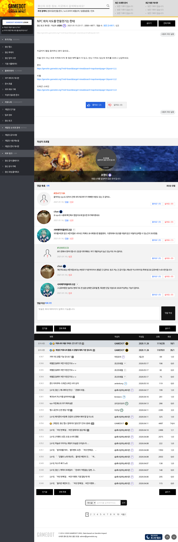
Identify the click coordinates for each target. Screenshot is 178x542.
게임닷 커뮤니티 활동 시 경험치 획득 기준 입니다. (73, 350)
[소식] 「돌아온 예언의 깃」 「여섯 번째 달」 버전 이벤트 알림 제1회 (73, 483)
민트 (92, 11)
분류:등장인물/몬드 (54, 11)
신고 (117, 26)
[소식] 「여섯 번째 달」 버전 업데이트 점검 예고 (68, 430)
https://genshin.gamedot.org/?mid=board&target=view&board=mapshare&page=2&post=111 (77, 68)
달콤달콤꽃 (85, 11)
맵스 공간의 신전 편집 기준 (60, 410)
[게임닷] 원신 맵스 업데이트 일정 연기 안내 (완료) (72, 423)
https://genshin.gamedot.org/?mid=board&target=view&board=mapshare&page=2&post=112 (77, 79)
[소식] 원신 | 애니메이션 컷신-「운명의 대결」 (68, 390)
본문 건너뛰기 (109, 26)
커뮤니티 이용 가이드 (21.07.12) (68, 343)
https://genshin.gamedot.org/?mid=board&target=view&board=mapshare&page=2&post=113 (77, 90)
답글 (66, 202)
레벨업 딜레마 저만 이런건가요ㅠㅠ (63, 363)
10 (118, 515)
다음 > (123, 515)
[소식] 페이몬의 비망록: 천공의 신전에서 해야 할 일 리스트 (72, 417)
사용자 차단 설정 (167, 34)
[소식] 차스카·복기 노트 (59, 463)
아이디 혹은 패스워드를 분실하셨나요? (16, 30)
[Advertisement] (106, 42)
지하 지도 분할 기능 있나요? (60, 357)
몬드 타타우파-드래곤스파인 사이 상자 (64, 383)
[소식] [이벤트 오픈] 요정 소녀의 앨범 (64, 437)
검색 (123, 503)
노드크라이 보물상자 (71, 11)
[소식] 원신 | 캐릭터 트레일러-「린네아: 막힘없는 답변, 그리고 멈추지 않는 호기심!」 (73, 470)
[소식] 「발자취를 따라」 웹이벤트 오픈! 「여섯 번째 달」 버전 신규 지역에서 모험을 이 (73, 450)
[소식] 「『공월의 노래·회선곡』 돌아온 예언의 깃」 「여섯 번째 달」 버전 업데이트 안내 (73, 457)
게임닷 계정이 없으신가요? (12, 27)
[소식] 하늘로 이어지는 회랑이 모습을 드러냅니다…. (69, 443)
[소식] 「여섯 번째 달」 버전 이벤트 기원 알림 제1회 (70, 477)
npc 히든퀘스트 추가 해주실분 (61, 403)
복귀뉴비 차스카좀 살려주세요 (61, 397)
